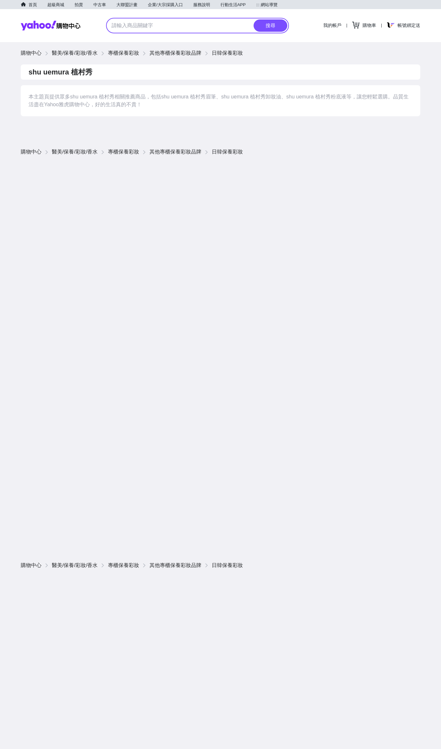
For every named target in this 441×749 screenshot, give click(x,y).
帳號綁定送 (409, 25)
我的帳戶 (332, 25)
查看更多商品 (396, 283)
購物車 (369, 25)
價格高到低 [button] (362, 168)
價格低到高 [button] (332, 168)
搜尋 (270, 25)
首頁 (33, 5)
